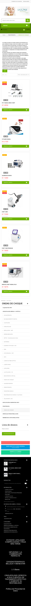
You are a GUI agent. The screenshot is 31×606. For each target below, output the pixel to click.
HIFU (5, 357)
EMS (5, 349)
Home (4, 35)
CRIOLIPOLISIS (7, 326)
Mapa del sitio (7, 499)
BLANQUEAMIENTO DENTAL (10, 319)
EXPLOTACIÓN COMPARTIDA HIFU (11, 402)
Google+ (16, 443)
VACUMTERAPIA (8, 315)
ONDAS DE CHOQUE (9, 379)
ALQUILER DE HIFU (7, 307)
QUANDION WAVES (7, 175)
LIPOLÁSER (6, 368)
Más (5, 70)
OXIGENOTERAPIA (8, 383)
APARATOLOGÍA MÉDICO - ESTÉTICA (11, 311)
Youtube (19, 443)
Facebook (9, 443)
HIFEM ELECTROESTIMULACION (10, 413)
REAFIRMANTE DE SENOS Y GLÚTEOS (13, 394)
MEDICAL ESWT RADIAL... (14, 473)
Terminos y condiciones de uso (10, 497)
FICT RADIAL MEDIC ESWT (8, 103)
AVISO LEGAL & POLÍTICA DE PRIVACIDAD (13, 492)
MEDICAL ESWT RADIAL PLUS (9, 284)
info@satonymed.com (9, 513)
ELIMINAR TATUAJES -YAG (10, 345)
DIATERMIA (6, 341)
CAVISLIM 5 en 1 (12, 462)
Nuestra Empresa (8, 491)
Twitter (11, 443)
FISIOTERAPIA (6, 406)
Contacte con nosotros (17, 1)
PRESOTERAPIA (8, 387)
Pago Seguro (7, 494)
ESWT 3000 (5, 211)
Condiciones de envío (9, 496)
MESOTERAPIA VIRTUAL (9, 375)
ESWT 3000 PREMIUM (7, 248)
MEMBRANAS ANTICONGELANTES (11, 417)
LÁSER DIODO (7, 364)
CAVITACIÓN (7, 322)
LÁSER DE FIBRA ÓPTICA (10, 360)
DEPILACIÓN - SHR (8, 330)
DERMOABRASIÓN (8, 334)
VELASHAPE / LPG (8, 398)
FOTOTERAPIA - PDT (9, 353)
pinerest (14, 443)
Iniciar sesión (26, 1)
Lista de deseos (9, 424)
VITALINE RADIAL (6, 139)
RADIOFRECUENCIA (8, 391)
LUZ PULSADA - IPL (8, 372)
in (21, 443)
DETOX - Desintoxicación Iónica (11, 338)
